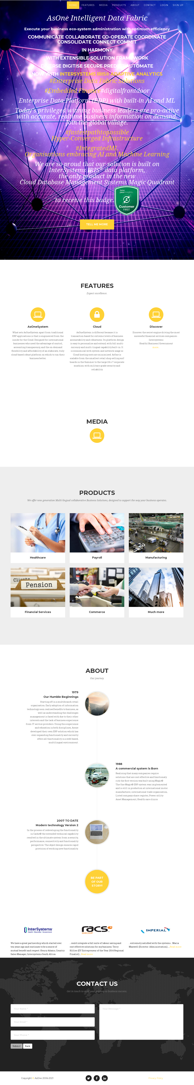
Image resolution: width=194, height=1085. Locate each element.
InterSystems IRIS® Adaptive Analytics (111, 74)
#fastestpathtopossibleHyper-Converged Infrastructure (97, 135)
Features (88, 7)
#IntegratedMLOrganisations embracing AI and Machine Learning (97, 151)
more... (156, 347)
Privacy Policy (155, 1078)
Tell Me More (97, 224)
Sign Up (178, 7)
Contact (150, 7)
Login (164, 7)
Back (27, 1046)
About (135, 7)
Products (119, 7)
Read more (87, 954)
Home (73, 7)
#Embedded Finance (73, 90)
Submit (17, 1046)
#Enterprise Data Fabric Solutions (97, 81)
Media (103, 7)
